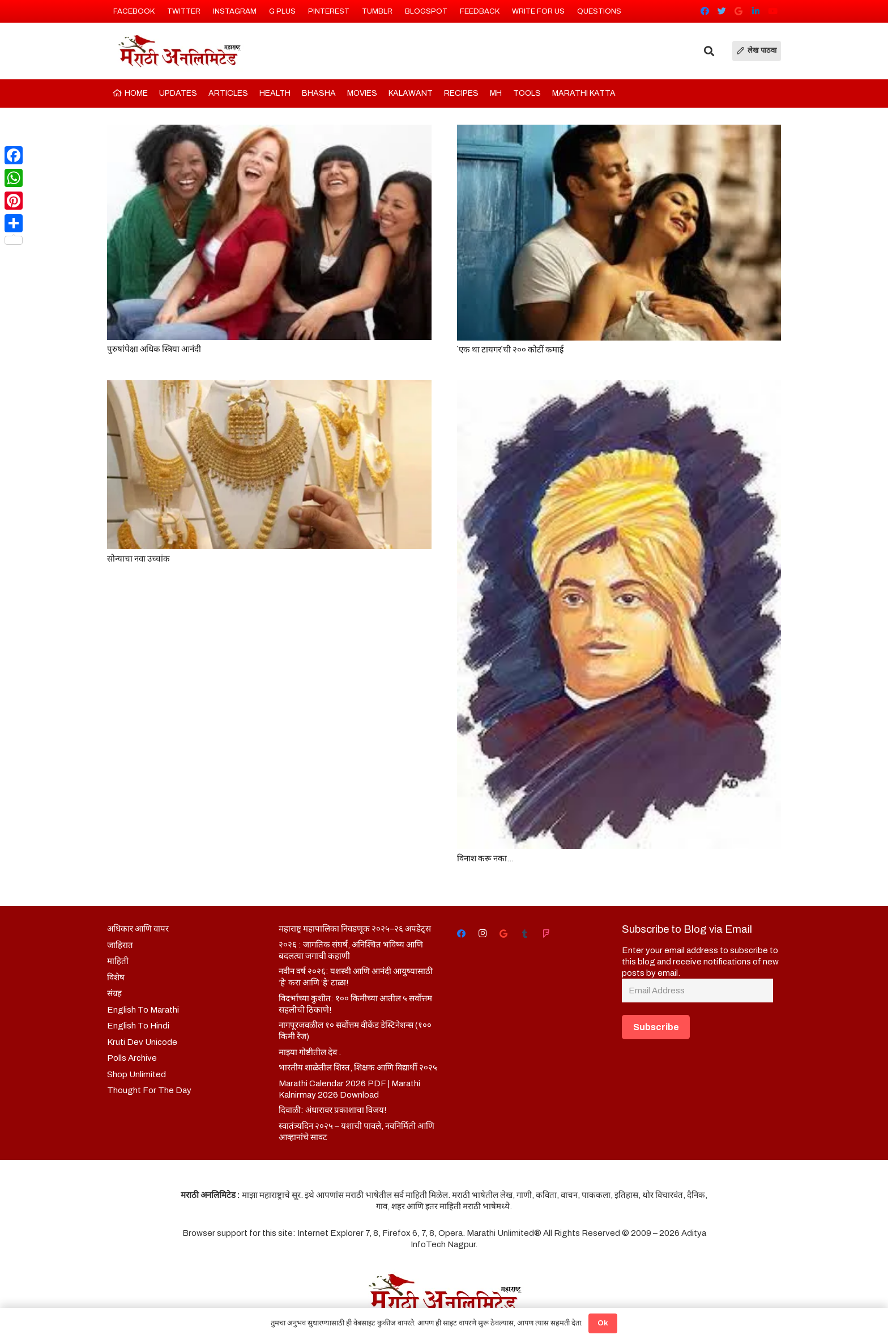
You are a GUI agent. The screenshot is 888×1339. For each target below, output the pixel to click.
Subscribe (656, 1027)
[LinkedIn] (755, 11)
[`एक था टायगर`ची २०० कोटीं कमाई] (619, 233)
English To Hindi (138, 1025)
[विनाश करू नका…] (619, 614)
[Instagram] (482, 934)
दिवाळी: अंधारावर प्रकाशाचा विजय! (333, 1110)
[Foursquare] (546, 934)
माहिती (118, 961)
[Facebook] (704, 11)
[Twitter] (721, 11)
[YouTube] (772, 11)
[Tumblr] (525, 934)
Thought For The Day (149, 1090)
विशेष (116, 977)
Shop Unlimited (136, 1074)
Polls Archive (132, 1057)
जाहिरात (120, 945)
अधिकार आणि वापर (138, 928)
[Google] (738, 11)
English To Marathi (143, 1009)
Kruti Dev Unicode (142, 1042)
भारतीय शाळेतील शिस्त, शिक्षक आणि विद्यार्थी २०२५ (358, 1067)
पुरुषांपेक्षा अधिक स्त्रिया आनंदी (154, 349)
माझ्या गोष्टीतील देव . (310, 1052)
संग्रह (114, 993)
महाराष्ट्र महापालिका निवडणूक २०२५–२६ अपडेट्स (355, 928)
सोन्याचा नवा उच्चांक (138, 558)
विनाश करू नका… (485, 858)
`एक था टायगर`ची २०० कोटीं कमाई (510, 349)
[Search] (709, 51)
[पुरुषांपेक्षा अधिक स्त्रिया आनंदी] (269, 232)
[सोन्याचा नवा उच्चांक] (269, 464)
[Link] (178, 51)
